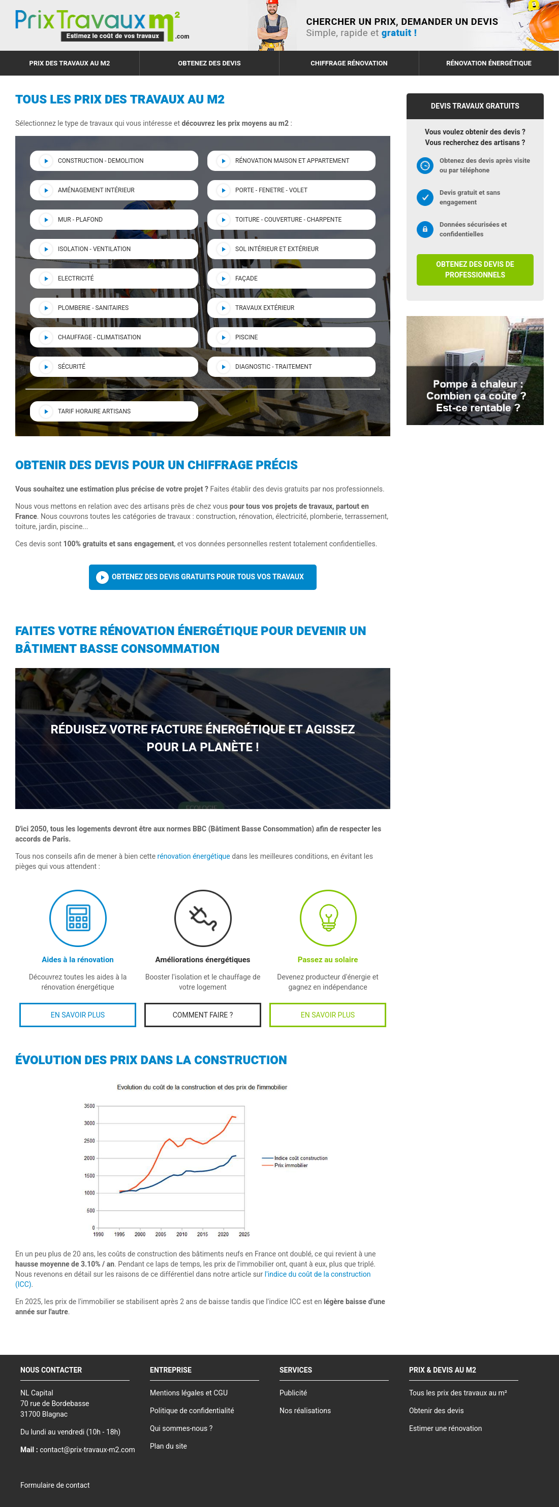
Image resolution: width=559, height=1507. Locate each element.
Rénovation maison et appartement (292, 160)
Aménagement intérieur (96, 190)
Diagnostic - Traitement (273, 366)
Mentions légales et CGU (189, 1393)
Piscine (246, 337)
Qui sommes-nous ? (181, 1428)
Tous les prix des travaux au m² (458, 1393)
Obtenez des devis (209, 63)
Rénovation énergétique (489, 63)
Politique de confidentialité (192, 1411)
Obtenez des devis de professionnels (475, 270)
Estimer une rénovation (445, 1428)
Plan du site (168, 1446)
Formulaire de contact (54, 1485)
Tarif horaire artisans (94, 411)
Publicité (293, 1393)
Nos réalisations (305, 1411)
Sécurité (71, 366)
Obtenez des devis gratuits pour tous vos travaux (208, 577)
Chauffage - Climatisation (99, 337)
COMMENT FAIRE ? (203, 1015)
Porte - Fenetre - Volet (271, 190)
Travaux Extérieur (264, 307)
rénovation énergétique (194, 856)
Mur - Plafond (80, 219)
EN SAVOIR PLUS (78, 1015)
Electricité (76, 278)
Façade (246, 278)
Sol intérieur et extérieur (277, 249)
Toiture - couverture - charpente (288, 219)
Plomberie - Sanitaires (93, 307)
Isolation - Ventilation (94, 249)
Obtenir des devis (436, 1411)
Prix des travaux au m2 (69, 63)
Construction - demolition (101, 160)
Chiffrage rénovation (349, 63)
